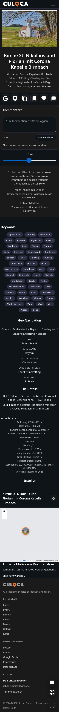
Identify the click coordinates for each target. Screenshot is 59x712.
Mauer (22, 292)
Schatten (37, 298)
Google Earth (10, 657)
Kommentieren (45, 137)
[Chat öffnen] (52, 682)
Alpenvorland (14, 234)
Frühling (48, 257)
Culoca (5, 329)
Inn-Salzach (17, 280)
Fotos (6, 604)
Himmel (10, 275)
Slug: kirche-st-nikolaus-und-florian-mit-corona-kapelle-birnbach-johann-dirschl (29, 406)
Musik (6, 624)
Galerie (7, 628)
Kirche (44, 280)
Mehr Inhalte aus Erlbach (29, 190)
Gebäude (32, 263)
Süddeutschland (14, 304)
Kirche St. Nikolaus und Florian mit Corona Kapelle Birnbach (29, 61)
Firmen (7, 614)
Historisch (24, 275)
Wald (40, 304)
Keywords (8, 227)
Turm (30, 304)
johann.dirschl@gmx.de (16, 685)
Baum (9, 240)
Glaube (44, 263)
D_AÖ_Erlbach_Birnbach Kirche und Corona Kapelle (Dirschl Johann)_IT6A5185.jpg (29, 398)
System (7, 647)
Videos (7, 619)
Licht (47, 286)
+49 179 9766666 (12, 691)
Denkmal (18, 252)
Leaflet (27, 561)
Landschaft (35, 286)
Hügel (37, 275)
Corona (47, 246)
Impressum (9, 661)
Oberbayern (47, 292)
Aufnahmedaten (10, 418)
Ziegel (35, 309)
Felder (22, 257)
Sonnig (50, 298)
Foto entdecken (29, 203)
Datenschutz (10, 666)
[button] (25, 531)
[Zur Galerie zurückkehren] (52, 692)
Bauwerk (21, 240)
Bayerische (36, 240)
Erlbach (10, 257)
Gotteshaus (28, 269)
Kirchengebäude (17, 286)
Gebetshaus (16, 263)
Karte (6, 633)
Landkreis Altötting (23, 333)
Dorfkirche (50, 252)
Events (7, 609)
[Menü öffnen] (53, 4)
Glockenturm (11, 269)
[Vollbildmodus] (52, 705)
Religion (9, 298)
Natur (33, 292)
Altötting (30, 234)
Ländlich (10, 292)
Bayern (49, 240)
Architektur (45, 234)
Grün (51, 269)
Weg (50, 304)
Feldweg (35, 257)
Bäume (35, 246)
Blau (24, 246)
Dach (6, 252)
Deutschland (34, 252)
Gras (41, 269)
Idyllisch (49, 275)
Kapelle (31, 280)
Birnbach (12, 246)
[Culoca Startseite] (15, 4)
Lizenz (6, 652)
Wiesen (24, 309)
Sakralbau (23, 298)
